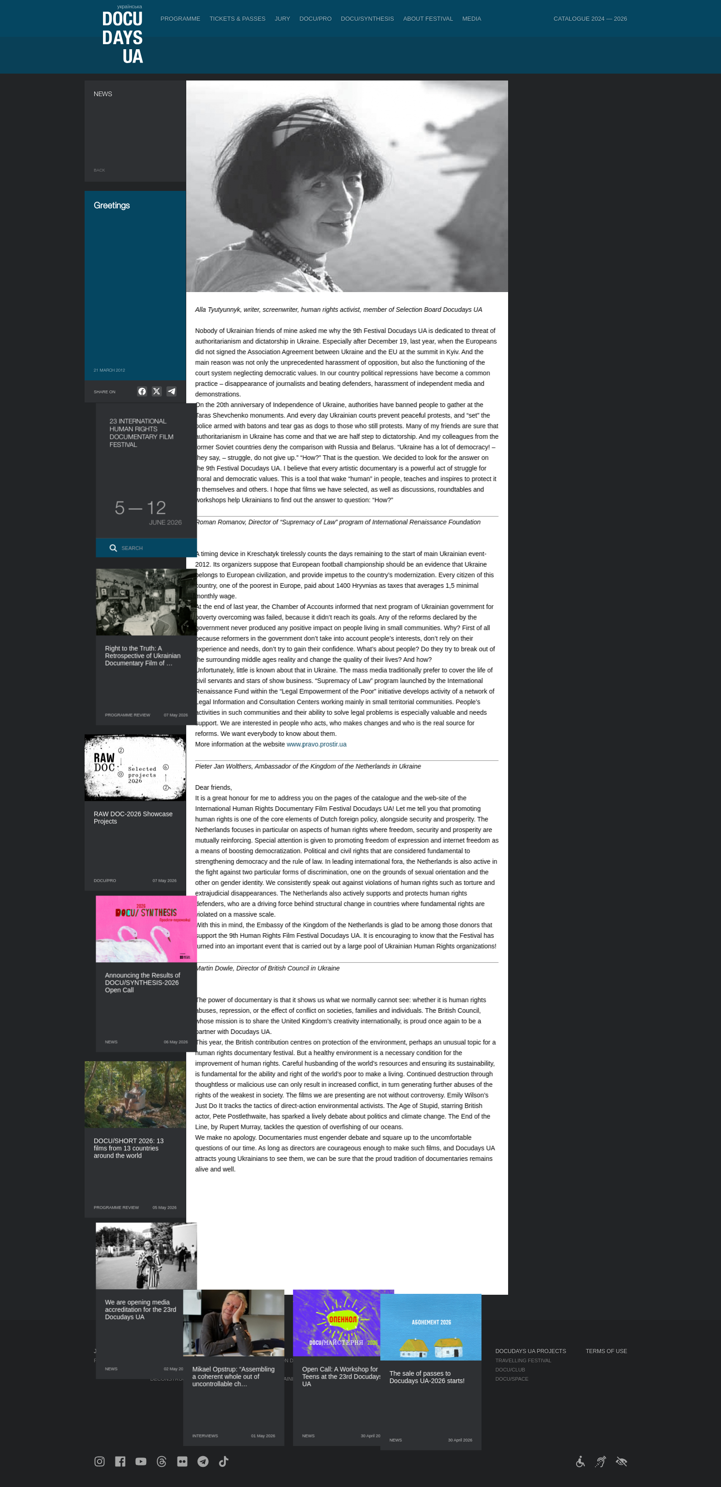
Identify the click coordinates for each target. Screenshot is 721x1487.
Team (367, 1379)
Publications (112, 1360)
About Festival (428, 18)
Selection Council (386, 1369)
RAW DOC (233, 1369)
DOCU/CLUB (510, 1369)
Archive (371, 1425)
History (371, 1415)
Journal (107, 1351)
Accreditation (453, 1369)
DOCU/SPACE (511, 1379)
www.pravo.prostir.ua (325, 744)
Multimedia (448, 1379)
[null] (142, 391)
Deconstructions (175, 1379)
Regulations (378, 1360)
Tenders (372, 1406)
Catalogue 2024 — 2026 (590, 18)
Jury (283, 18)
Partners (374, 1388)
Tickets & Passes (238, 18)
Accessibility (379, 1397)
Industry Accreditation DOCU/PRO (269, 1360)
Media (472, 18)
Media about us (454, 1360)
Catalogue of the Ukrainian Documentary (281, 1379)
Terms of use (606, 1351)
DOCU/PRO (315, 18)
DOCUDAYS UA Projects (530, 1351)
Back (99, 170)
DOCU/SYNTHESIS (367, 18)
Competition (167, 1360)
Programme (180, 18)
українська (129, 6)
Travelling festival (523, 1360)
